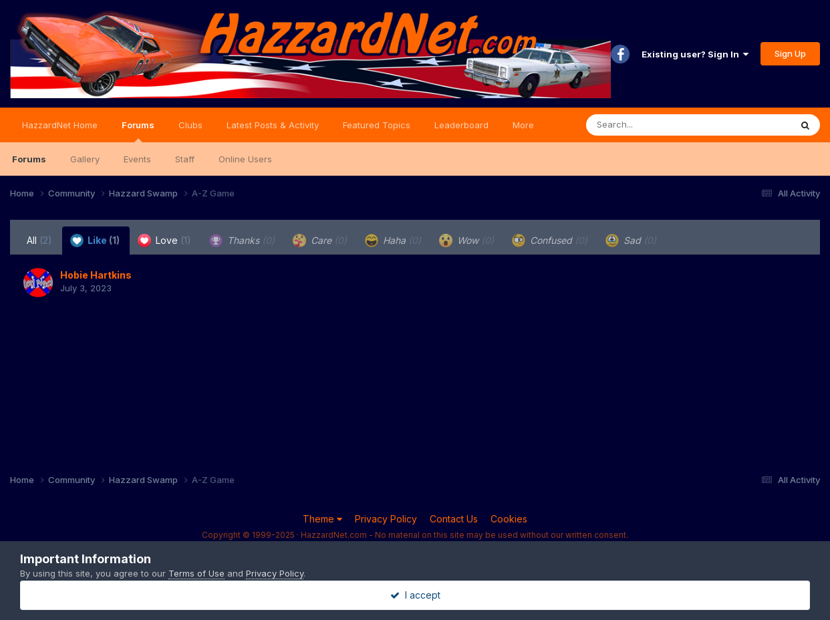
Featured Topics (376, 125)
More (523, 125)
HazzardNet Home (60, 125)
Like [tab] (95, 240)
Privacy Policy (386, 518)
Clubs (190, 125)
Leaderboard (461, 125)
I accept (415, 595)
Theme (322, 518)
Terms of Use (196, 573)
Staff (184, 159)
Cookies (509, 518)
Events (137, 159)
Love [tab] (164, 240)
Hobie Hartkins (96, 275)
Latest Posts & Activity (273, 125)
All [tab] (39, 240)
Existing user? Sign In (695, 54)
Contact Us (454, 518)
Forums (138, 131)
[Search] (652, 125)
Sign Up (790, 53)
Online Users (245, 159)
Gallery (85, 159)
